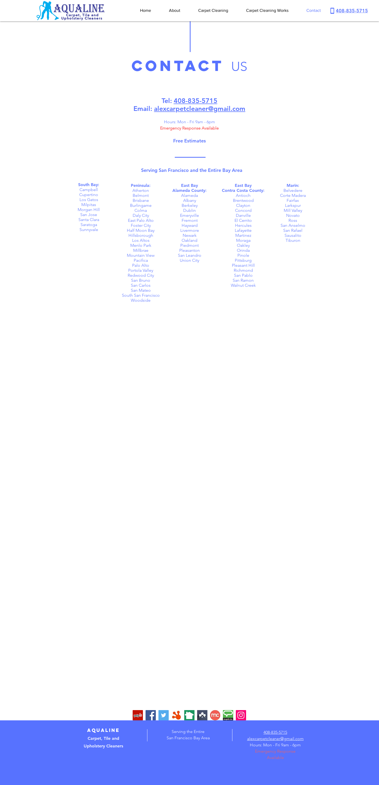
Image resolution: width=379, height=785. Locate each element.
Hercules (243, 225)
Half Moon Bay (140, 230)
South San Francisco (141, 295)
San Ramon (243, 280)
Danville (243, 215)
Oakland (189, 240)
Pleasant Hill (243, 265)
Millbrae (140, 250)
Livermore (189, 230)
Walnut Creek (243, 285)
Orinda (243, 250)
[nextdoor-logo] (189, 715)
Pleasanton (189, 250)
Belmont (141, 195)
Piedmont (189, 245)
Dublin (189, 210)
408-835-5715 (352, 11)
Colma (140, 210)
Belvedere (292, 190)
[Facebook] (151, 715)
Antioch (243, 195)
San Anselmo (293, 225)
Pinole (243, 255)
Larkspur (293, 205)
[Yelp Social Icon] (138, 715)
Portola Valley (140, 270)
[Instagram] (241, 715)
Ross (292, 220)
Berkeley (190, 205)
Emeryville (189, 215)
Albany (189, 200)
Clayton (243, 205)
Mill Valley (293, 210)
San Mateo (141, 290)
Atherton (140, 190)
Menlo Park (140, 245)
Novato (293, 215)
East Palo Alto (141, 220)
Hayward (190, 225)
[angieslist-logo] (228, 715)
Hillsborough (140, 235)
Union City (189, 260)
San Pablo (243, 275)
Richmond (243, 270)
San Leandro (189, 255)
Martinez (243, 235)
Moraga (243, 240)
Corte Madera (293, 195)
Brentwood (243, 200)
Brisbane (141, 200)
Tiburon (293, 240)
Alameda (189, 195)
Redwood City (141, 275)
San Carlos (141, 285)
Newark (190, 235)
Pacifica (141, 260)
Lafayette (243, 230)
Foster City (141, 225)
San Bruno (140, 280)
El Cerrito (243, 220)
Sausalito (293, 235)
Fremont (190, 220)
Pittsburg (243, 260)
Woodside (141, 300)
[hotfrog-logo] (176, 715)
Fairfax (293, 200)
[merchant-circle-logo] (215, 715)
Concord (243, 210)
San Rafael (292, 230)
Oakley (243, 245)
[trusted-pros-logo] (202, 715)
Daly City (141, 215)
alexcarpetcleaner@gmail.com (199, 108)
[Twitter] (163, 715)
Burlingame (141, 205)
